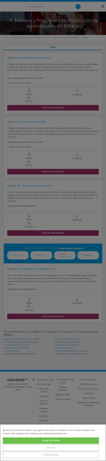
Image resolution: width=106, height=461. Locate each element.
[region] (53, 442)
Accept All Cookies (51, 440)
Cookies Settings (51, 455)
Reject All (50, 447)
